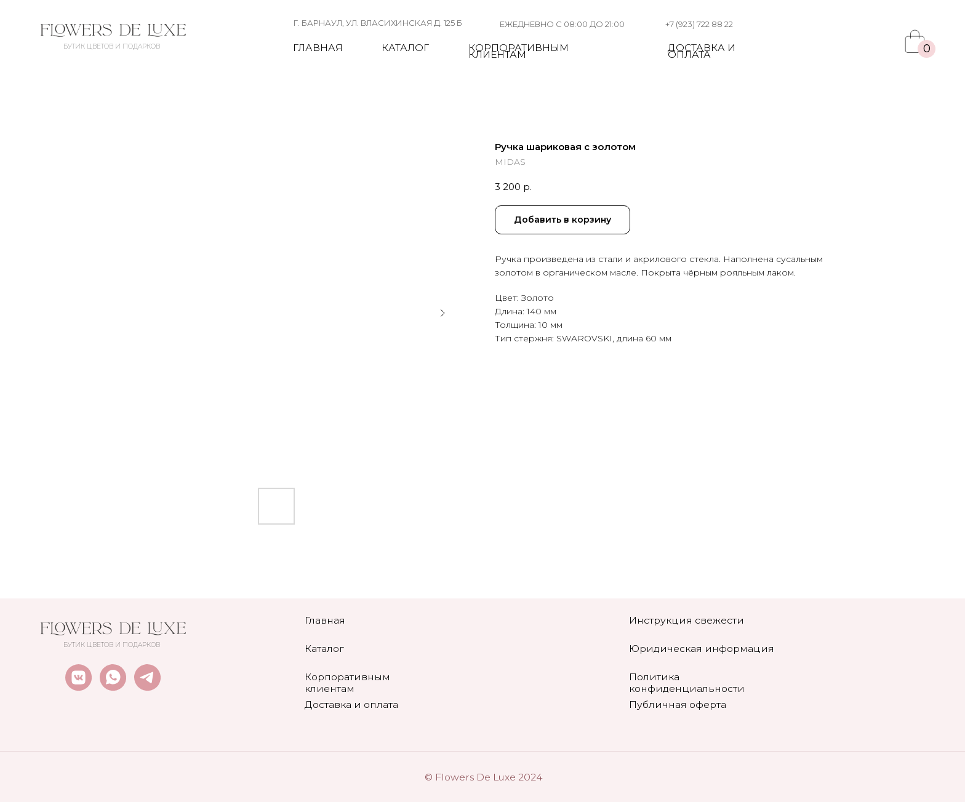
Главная (318, 48)
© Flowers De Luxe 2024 (483, 777)
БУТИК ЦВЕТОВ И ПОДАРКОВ (111, 46)
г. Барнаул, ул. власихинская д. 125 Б (378, 23)
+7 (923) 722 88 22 (699, 24)
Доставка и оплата (701, 51)
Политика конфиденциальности (687, 682)
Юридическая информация (701, 648)
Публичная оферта (677, 704)
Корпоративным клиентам (518, 51)
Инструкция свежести (686, 620)
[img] (113, 30)
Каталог (405, 48)
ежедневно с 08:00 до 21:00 (562, 24)
